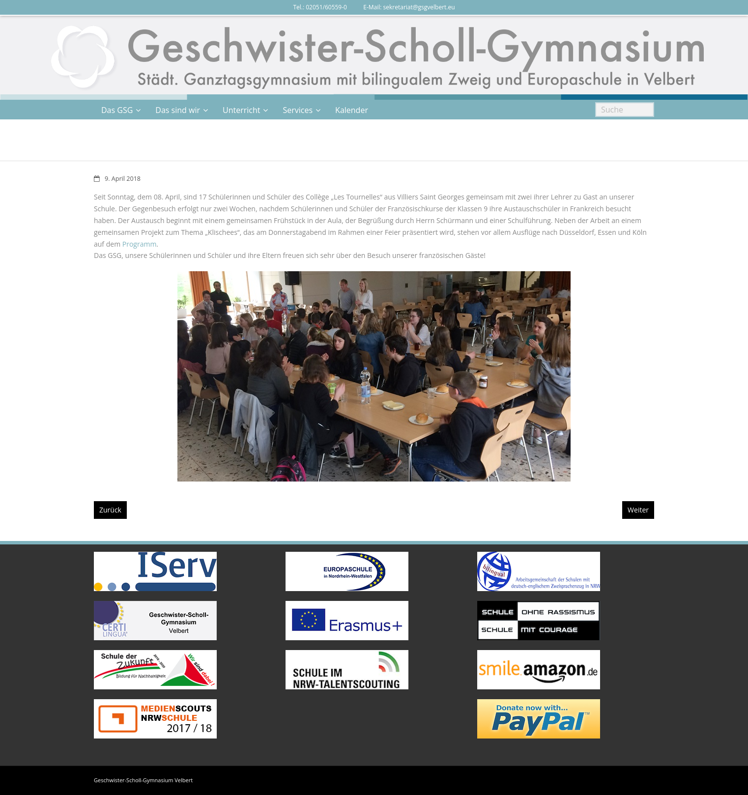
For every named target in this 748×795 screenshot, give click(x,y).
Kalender (351, 110)
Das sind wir (177, 110)
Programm (139, 244)
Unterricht (241, 110)
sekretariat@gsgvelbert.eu (419, 7)
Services (298, 110)
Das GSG (117, 110)
